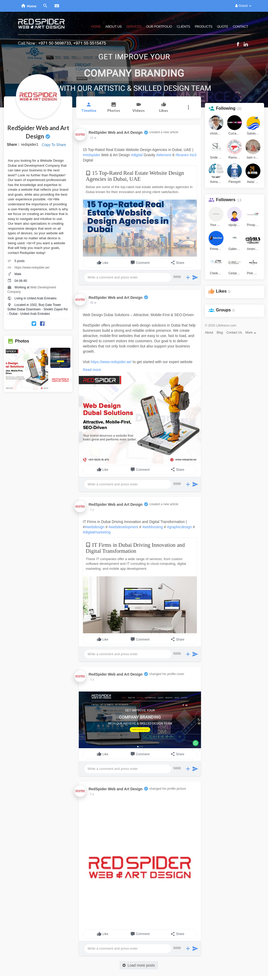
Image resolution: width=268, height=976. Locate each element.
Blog (220, 332)
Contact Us (234, 332)
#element (163, 155)
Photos (22, 341)
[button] (188, 107)
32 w (93, 302)
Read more (92, 370)
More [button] (250, 332)
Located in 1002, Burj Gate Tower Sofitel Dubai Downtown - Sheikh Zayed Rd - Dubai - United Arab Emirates (37, 309)
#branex (182, 155)
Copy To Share (54, 145)
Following (226, 108)
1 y (92, 509)
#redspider (91, 155)
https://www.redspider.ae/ (31, 267)
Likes (221, 291)
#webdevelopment (123, 527)
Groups (223, 310)
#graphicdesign (179, 527)
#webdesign (94, 527)
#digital (137, 155)
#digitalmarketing (96, 532)
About (209, 332)
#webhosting (152, 527)
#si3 (193, 155)
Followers (226, 199)
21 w (93, 137)
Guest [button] (243, 6)
